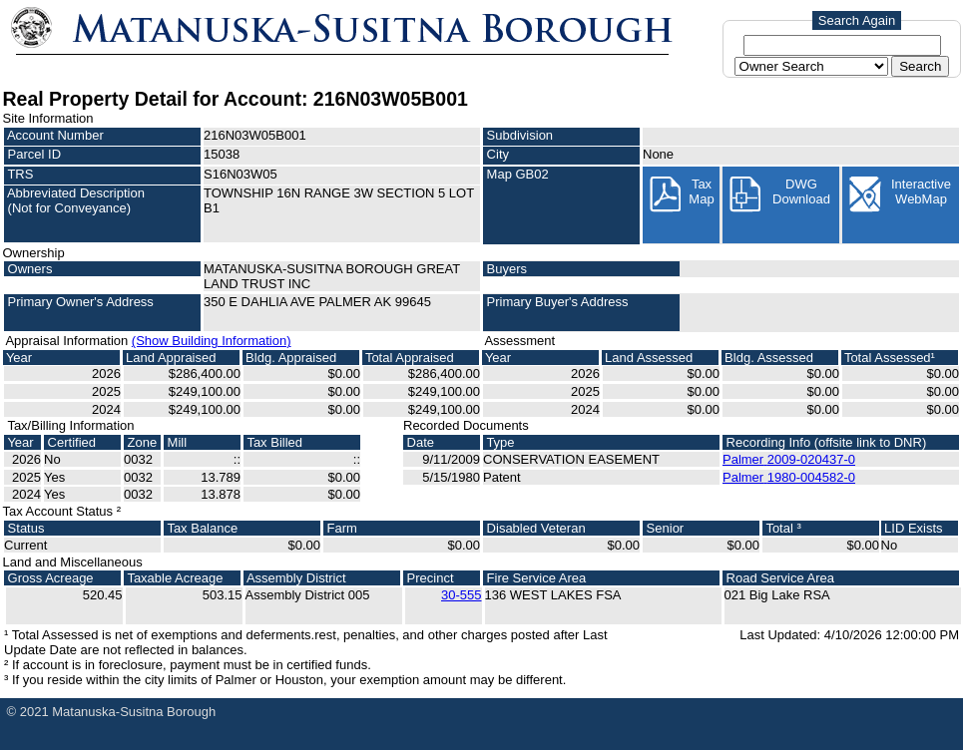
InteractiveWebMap (899, 194)
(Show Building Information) (211, 340)
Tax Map (681, 194)
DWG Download (778, 194)
